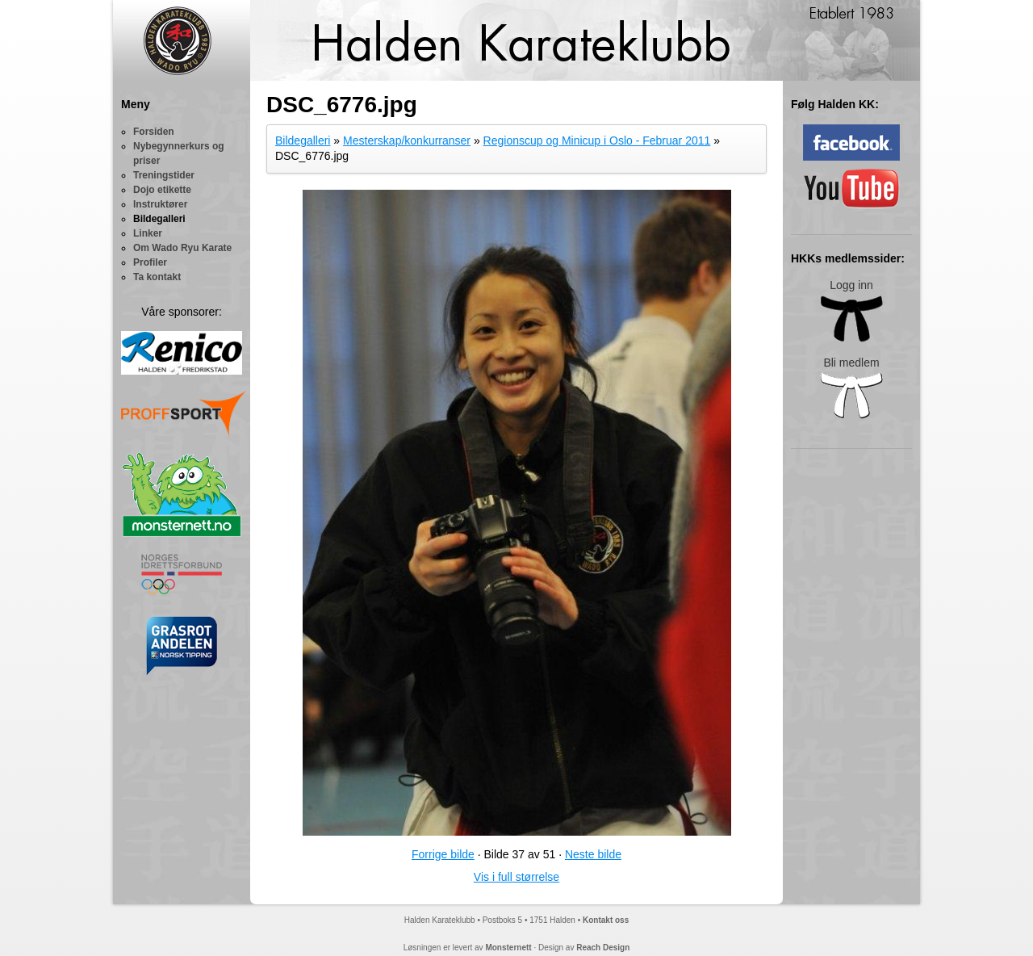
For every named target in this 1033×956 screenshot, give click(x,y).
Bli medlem (851, 388)
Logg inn (851, 310)
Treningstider (163, 175)
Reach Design (602, 947)
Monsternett (508, 947)
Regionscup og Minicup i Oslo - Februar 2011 (597, 140)
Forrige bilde (443, 854)
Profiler (150, 262)
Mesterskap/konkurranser (406, 140)
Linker (147, 233)
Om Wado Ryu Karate (182, 248)
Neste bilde (593, 854)
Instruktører (160, 204)
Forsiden (153, 131)
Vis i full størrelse (516, 876)
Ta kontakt (157, 277)
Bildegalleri (159, 218)
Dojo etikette (162, 189)
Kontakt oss (606, 920)
